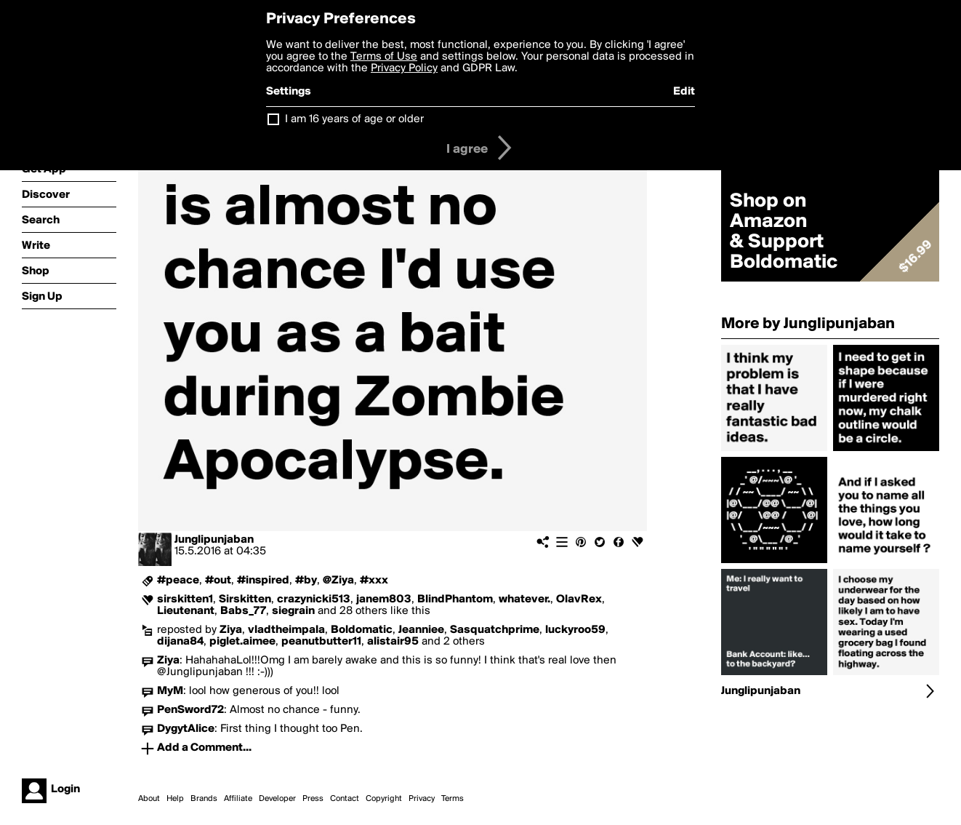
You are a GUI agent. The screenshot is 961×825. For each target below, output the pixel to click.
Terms (452, 798)
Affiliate (238, 798)
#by (306, 580)
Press (312, 798)
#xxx (374, 580)
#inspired (263, 580)
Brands (203, 798)
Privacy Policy (404, 68)
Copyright (384, 798)
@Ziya (338, 580)
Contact (344, 798)
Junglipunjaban (214, 540)
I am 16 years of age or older (354, 119)
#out (218, 580)
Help (175, 798)
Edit (684, 91)
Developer (277, 798)
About (149, 798)
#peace (178, 580)
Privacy (422, 798)
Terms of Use (383, 57)
